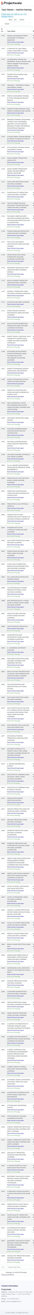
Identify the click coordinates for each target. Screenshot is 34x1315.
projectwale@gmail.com (13, 1301)
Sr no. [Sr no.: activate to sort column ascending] (2, 30)
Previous (4, 1275)
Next (12, 1275)
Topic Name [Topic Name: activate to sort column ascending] (11, 31)
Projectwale (11, 3)
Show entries (16, 19)
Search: (18, 24)
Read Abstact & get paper (15, 42)
